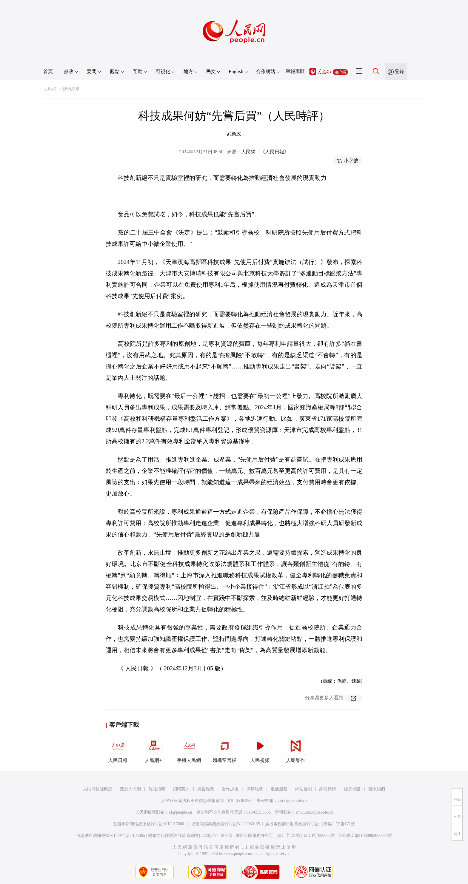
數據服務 (279, 789)
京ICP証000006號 (319, 835)
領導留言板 (224, 749)
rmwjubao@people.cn (314, 812)
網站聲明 (303, 789)
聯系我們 (376, 789)
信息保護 (352, 789)
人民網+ (153, 749)
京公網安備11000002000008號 (365, 835)
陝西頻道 (71, 89)
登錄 (399, 71)
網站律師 (327, 789)
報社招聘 (157, 789)
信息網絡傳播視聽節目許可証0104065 (110, 835)
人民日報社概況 (97, 789)
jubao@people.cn (292, 800)
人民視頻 (260, 749)
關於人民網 (130, 789)
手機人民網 (189, 749)
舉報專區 (295, 71)
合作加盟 (230, 789)
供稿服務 (254, 789)
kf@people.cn (180, 812)
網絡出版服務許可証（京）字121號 (267, 835)
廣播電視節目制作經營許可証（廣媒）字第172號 (310, 824)
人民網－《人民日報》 (265, 151)
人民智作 (295, 749)
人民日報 (117, 749)
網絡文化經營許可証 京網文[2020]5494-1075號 (190, 835)
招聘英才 (181, 789)
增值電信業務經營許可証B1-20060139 (225, 824)
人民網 (50, 89)
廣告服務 (205, 789)
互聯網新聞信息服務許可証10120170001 (149, 824)
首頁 (48, 71)
